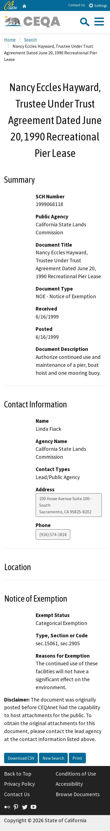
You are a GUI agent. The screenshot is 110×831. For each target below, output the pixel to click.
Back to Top (17, 773)
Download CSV (21, 758)
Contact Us (76, 5)
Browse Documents (78, 794)
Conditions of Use (76, 773)
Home (10, 39)
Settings (98, 5)
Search (30, 39)
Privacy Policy (19, 784)
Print (77, 758)
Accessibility (69, 784)
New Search (53, 758)
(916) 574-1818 (53, 534)
